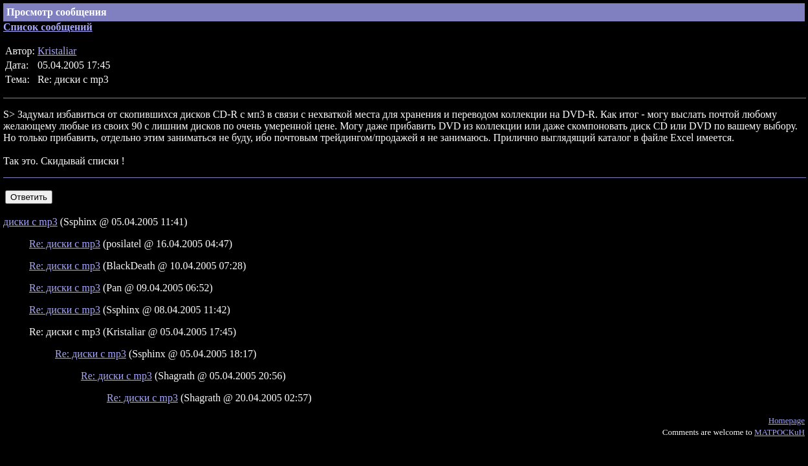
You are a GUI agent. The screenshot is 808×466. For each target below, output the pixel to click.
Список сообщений (48, 26)
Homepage (787, 420)
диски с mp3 (30, 221)
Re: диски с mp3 (64, 243)
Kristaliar (57, 50)
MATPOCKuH (779, 432)
